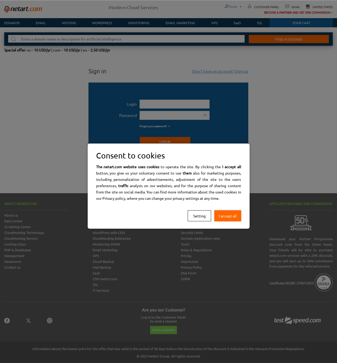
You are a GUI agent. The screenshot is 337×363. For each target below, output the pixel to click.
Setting (199, 215)
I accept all (228, 215)
